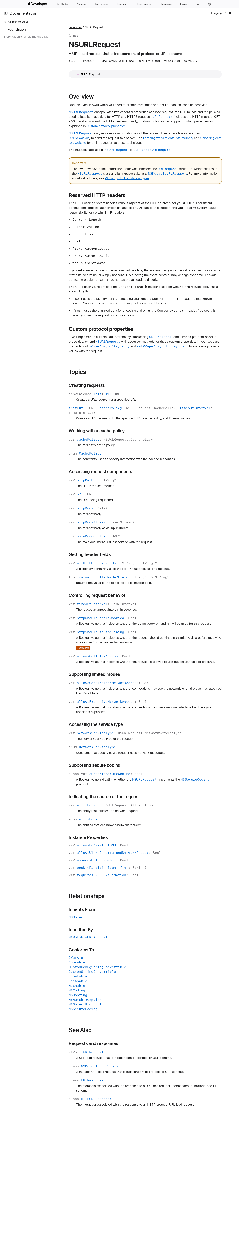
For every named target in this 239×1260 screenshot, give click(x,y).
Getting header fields (111, 563)
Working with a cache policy (117, 440)
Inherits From (103, 928)
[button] (198, 4)
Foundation (96, 27)
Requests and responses (114, 1062)
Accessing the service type (117, 743)
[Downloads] (166, 4)
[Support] (184, 4)
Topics (98, 381)
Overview (102, 96)
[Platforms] (81, 4)
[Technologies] (101, 4)
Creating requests (108, 394)
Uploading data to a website (109, 147)
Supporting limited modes (115, 693)
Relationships (107, 914)
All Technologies (16, 21)
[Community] (122, 4)
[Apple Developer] (38, 4)
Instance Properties (109, 856)
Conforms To (102, 968)
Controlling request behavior (118, 604)
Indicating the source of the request (125, 815)
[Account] (209, 4)
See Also (101, 1048)
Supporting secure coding (115, 784)
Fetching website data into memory (189, 142)
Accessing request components (121, 481)
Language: (217, 13)
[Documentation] (144, 4)
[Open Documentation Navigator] (6, 13)
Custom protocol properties (175, 130)
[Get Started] (62, 4)
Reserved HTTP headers (118, 205)
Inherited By (102, 948)
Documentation (23, 13)
